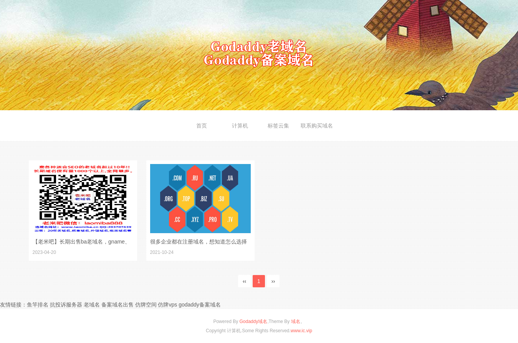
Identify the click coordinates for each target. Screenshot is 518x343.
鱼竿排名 (37, 305)
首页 (201, 126)
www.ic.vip (301, 330)
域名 (295, 321)
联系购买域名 (317, 126)
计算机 (240, 126)
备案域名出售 (117, 305)
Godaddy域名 (253, 321)
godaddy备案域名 (200, 305)
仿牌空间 (146, 305)
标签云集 (278, 126)
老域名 (92, 305)
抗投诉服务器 (66, 305)
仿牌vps (167, 305)
